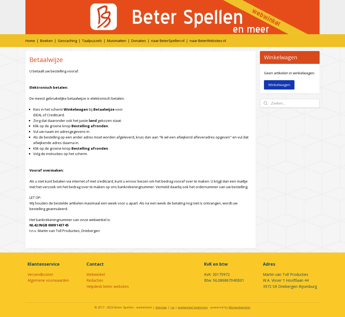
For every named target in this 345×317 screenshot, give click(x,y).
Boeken (46, 40)
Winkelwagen (279, 84)
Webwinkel (95, 274)
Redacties (94, 280)
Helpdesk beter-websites (107, 286)
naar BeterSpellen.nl (168, 40)
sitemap (161, 307)
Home (30, 40)
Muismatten (116, 40)
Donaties (138, 40)
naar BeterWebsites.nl (208, 40)
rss (172, 307)
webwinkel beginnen (193, 307)
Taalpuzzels (92, 40)
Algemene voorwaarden (48, 280)
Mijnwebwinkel (239, 307)
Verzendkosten (40, 274)
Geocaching (67, 40)
